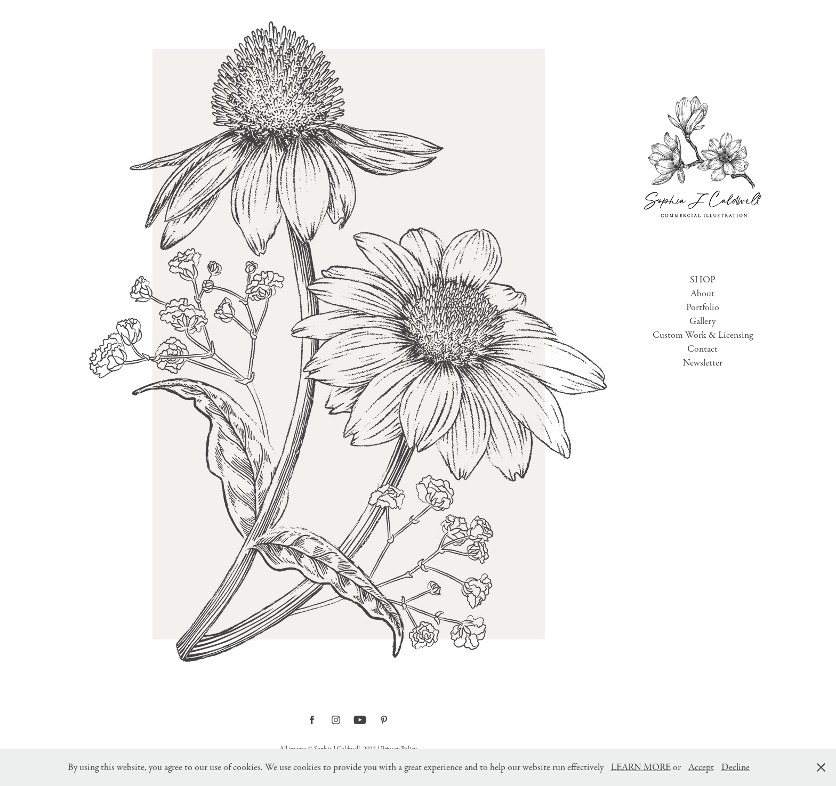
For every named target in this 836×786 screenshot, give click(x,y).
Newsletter (702, 363)
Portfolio (702, 307)
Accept (701, 767)
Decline (735, 767)
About (702, 293)
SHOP (703, 280)
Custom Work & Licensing (703, 335)
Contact (702, 349)
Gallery (702, 321)
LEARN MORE (641, 767)
